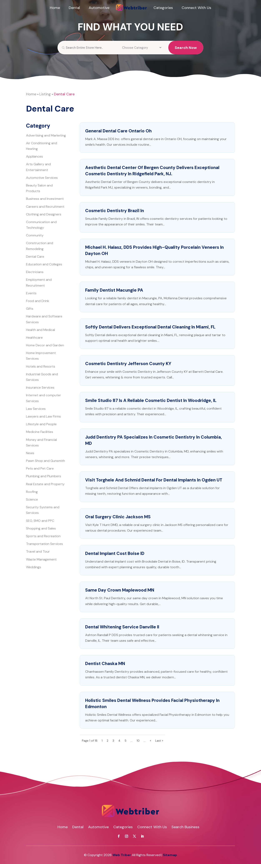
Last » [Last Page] (159, 740)
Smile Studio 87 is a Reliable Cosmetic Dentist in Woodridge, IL (151, 400)
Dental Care (64, 94)
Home (55, 7)
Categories (163, 7)
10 (138, 740)
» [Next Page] (150, 740)
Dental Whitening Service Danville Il (122, 627)
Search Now (186, 51)
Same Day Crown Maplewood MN (119, 590)
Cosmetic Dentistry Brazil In (114, 211)
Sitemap (170, 855)
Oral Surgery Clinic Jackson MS (118, 517)
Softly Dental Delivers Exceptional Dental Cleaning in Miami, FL (150, 327)
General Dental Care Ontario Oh (118, 131)
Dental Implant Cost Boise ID (114, 553)
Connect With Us (196, 7)
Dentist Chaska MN (105, 663)
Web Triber (121, 855)
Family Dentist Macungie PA (114, 290)
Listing (45, 94)
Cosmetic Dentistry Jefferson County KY (128, 364)
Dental (74, 7)
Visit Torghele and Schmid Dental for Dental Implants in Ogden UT (153, 480)
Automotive (99, 7)
